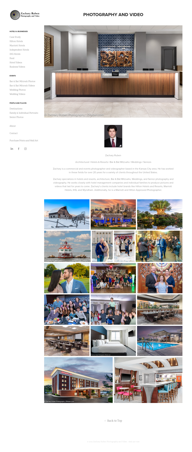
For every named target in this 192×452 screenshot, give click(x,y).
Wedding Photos (18, 89)
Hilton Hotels (16, 41)
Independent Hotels (19, 49)
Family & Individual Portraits (24, 113)
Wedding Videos (17, 94)
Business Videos (17, 66)
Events (13, 76)
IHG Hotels (15, 54)
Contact (14, 133)
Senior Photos (16, 117)
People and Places (18, 103)
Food (12, 58)
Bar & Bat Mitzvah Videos (22, 85)
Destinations (16, 108)
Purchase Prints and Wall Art (24, 140)
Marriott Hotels (17, 45)
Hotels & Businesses (19, 31)
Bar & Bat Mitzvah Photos (22, 81)
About (13, 126)
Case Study (15, 37)
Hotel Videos (16, 62)
